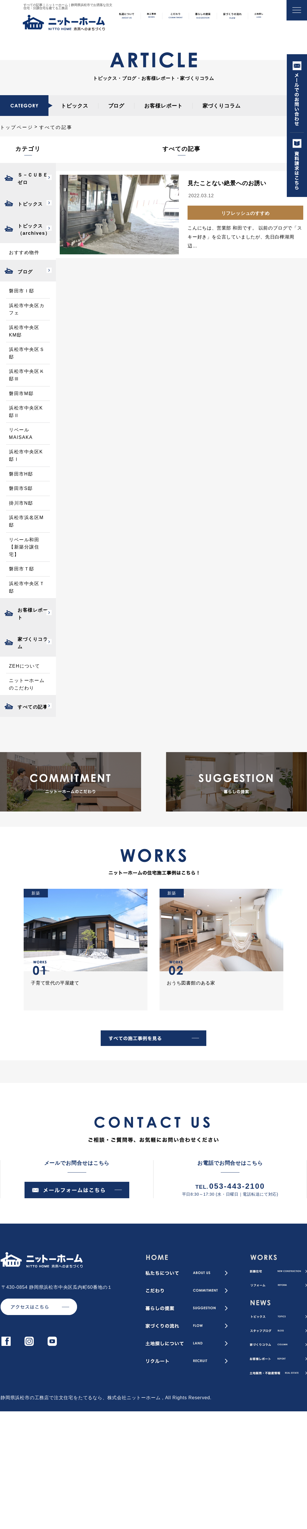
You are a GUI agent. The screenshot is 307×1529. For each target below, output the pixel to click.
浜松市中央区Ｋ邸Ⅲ (26, 375)
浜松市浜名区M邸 (26, 521)
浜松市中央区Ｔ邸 (26, 587)
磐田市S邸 (21, 488)
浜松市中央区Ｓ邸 (26, 353)
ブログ (116, 106)
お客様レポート (163, 106)
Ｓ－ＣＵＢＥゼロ (33, 178)
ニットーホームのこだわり (26, 684)
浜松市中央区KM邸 (24, 331)
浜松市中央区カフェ (26, 309)
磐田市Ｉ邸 (21, 290)
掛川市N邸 (21, 503)
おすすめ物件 (24, 252)
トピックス (74, 106)
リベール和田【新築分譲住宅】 (24, 547)
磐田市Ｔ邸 (21, 568)
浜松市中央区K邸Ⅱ (26, 411)
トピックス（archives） (34, 229)
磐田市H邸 (21, 474)
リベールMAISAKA (21, 433)
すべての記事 (33, 707)
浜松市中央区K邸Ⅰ (26, 455)
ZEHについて (24, 666)
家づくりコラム (222, 106)
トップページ (16, 127)
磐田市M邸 (21, 393)
